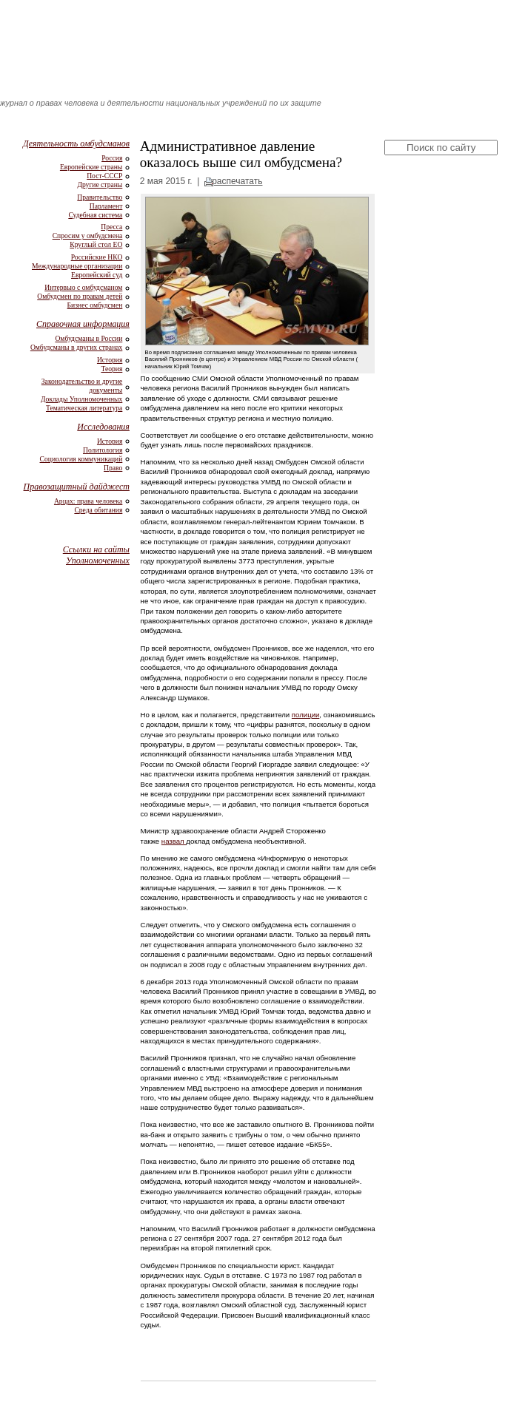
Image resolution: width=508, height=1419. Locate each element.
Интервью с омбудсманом (83, 287)
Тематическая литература (84, 408)
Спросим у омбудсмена (88, 235)
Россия (111, 158)
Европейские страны (91, 167)
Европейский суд (96, 275)
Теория (111, 369)
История (109, 360)
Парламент (106, 206)
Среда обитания (98, 510)
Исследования (103, 426)
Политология (102, 450)
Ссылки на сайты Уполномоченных (96, 555)
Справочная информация (83, 324)
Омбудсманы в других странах (76, 347)
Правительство (99, 197)
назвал (174, 841)
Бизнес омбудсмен (95, 305)
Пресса (111, 227)
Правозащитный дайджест (77, 486)
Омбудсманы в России (88, 338)
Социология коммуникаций (81, 459)
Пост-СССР (104, 176)
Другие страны (99, 184)
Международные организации (77, 266)
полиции (306, 715)
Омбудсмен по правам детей (79, 296)
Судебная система (95, 215)
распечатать (237, 181)
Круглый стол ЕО (96, 244)
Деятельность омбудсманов (76, 143)
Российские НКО (97, 257)
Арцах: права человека (88, 501)
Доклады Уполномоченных (81, 399)
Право (113, 468)
